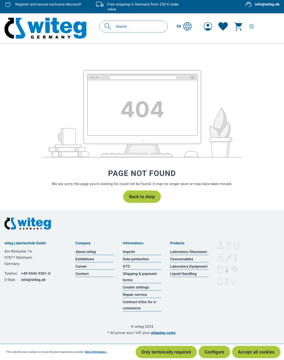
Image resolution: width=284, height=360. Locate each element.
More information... (96, 352)
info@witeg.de (267, 4)
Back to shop (142, 196)
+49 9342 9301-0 (36, 273)
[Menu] (251, 26)
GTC (126, 266)
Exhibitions (84, 259)
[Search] (109, 26)
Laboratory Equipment (189, 266)
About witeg (85, 251)
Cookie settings (136, 287)
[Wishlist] (223, 26)
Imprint (129, 251)
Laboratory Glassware (188, 251)
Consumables (181, 259)
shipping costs (163, 332)
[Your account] (208, 26)
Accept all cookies (256, 352)
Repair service (135, 294)
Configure (214, 352)
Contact (82, 273)
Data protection (136, 259)
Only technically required (166, 352)
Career (81, 266)
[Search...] (138, 26)
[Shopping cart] (238, 26)
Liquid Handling (183, 273)
